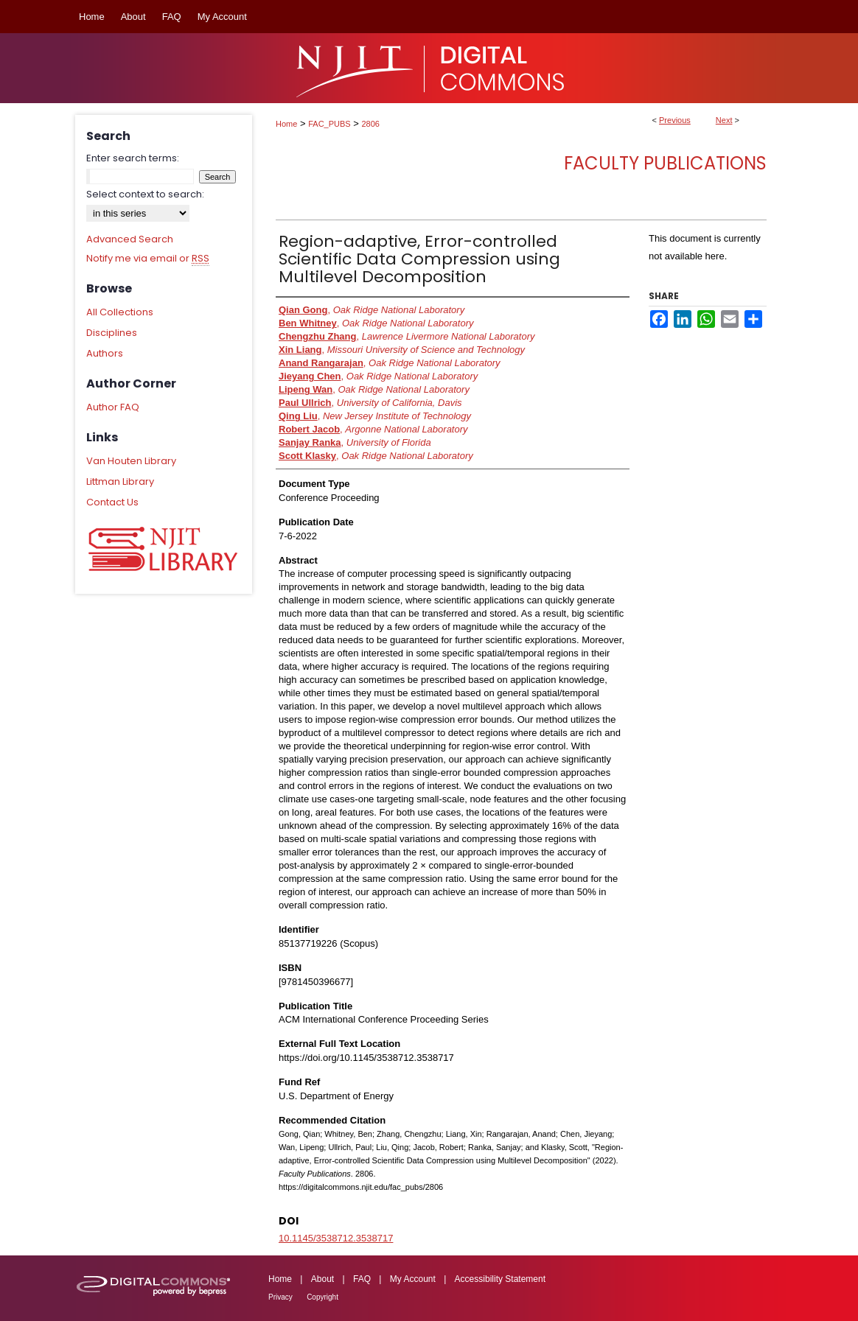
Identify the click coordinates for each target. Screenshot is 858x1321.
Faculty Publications (665, 163)
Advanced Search (129, 239)
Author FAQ (112, 407)
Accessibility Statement (500, 1279)
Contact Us (112, 502)
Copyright (322, 1297)
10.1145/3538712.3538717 (336, 1238)
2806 (371, 123)
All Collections (119, 312)
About (322, 1279)
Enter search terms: (132, 158)
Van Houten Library (131, 461)
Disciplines (111, 333)
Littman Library (120, 481)
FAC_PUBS (329, 123)
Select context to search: (145, 194)
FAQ (362, 1279)
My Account (413, 1279)
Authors (104, 353)
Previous (675, 120)
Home (286, 123)
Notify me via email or (147, 258)
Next (724, 120)
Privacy (280, 1297)
